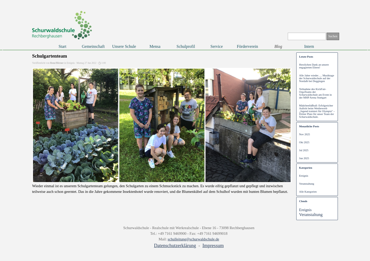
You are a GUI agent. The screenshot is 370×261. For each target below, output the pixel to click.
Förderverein (247, 46)
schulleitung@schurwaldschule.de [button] (193, 239)
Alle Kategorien (308, 191)
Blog (278, 46)
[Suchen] (307, 36)
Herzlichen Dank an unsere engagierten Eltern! (314, 66)
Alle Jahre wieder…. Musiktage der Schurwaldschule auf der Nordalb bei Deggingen (316, 78)
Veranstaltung (306, 183)
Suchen (332, 36)
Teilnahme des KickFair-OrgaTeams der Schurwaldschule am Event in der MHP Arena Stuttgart (315, 93)
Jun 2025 (304, 158)
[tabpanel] (189, 237)
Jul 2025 (303, 150)
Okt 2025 (304, 142)
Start (62, 46)
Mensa (155, 46)
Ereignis (303, 175)
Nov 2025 (304, 134)
